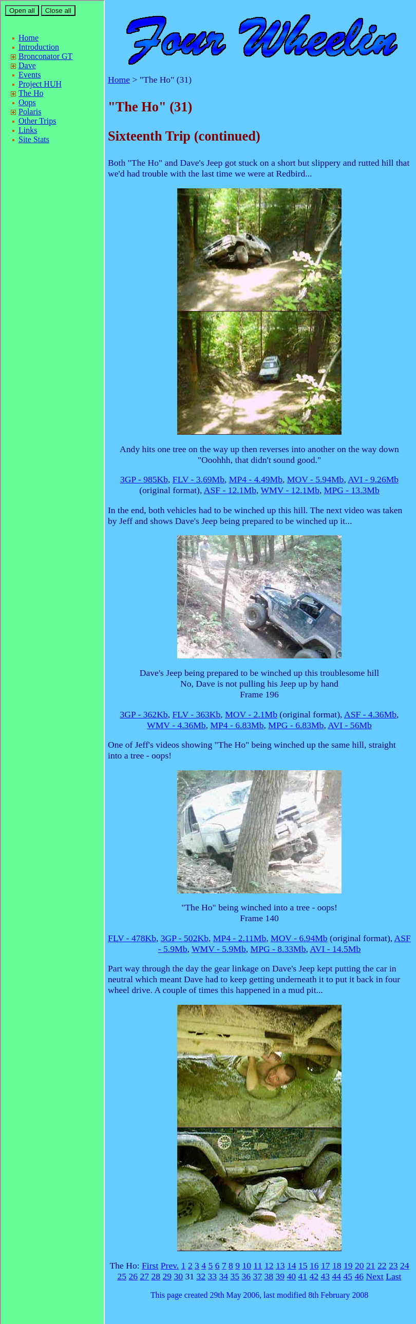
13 (280, 1265)
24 (404, 1265)
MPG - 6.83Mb (296, 725)
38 (269, 1276)
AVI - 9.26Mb (373, 479)
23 (393, 1265)
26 (133, 1276)
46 (359, 1276)
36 (246, 1276)
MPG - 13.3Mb (352, 490)
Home (119, 79)
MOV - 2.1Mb (251, 714)
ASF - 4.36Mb (370, 714)
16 (314, 1265)
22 (382, 1265)
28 (156, 1276)
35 (235, 1276)
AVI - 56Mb (350, 725)
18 (337, 1265)
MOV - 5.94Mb (315, 479)
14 (291, 1265)
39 (280, 1276)
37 (257, 1276)
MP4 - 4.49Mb (255, 479)
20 (359, 1265)
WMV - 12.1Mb (289, 490)
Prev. (170, 1265)
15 (303, 1265)
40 (291, 1276)
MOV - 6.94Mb (299, 938)
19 (348, 1265)
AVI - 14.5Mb (335, 949)
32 (201, 1276)
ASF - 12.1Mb (230, 490)
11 (258, 1265)
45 (348, 1276)
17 (325, 1265)
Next (375, 1276)
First (150, 1265)
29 (167, 1276)
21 (370, 1265)
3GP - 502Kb (185, 938)
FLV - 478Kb (132, 938)
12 (269, 1265)
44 (337, 1276)
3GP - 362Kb (143, 714)
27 (144, 1276)
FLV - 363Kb (196, 714)
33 (212, 1276)
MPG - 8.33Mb (278, 949)
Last (393, 1276)
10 (247, 1265)
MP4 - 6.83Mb (236, 725)
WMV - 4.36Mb (176, 725)
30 (178, 1276)
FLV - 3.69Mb (198, 479)
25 (122, 1276)
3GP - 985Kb (144, 479)
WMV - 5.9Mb (219, 949)
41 (303, 1276)
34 (224, 1276)
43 (325, 1276)
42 (314, 1276)
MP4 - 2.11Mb (239, 938)
